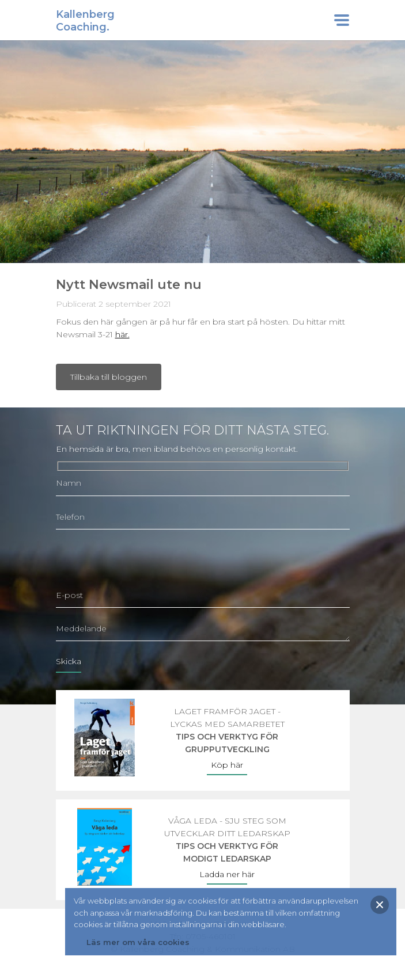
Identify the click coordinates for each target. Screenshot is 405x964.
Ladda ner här (227, 874)
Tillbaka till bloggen (108, 377)
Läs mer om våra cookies (138, 942)
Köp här (227, 765)
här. (122, 334)
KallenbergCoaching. (85, 20)
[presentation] (143, 560)
